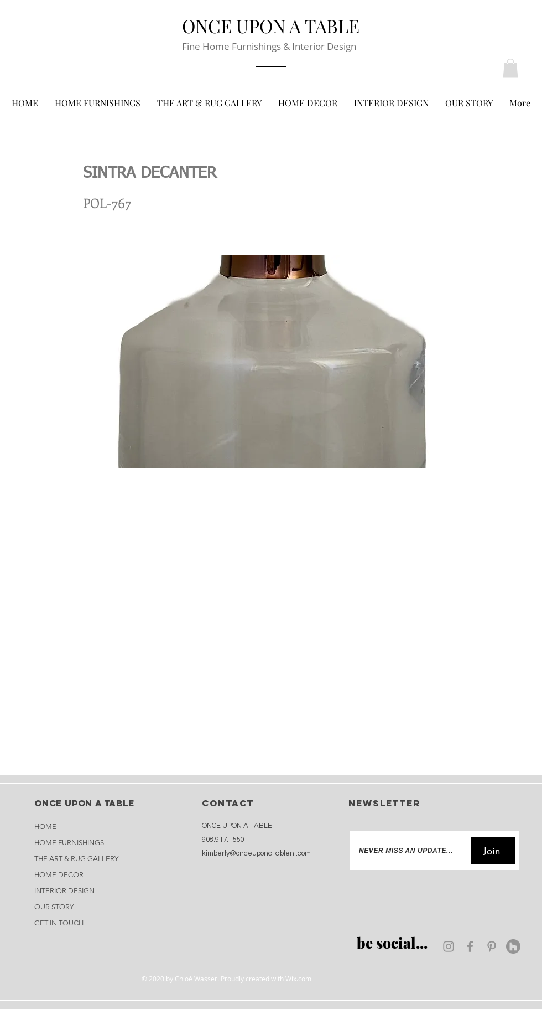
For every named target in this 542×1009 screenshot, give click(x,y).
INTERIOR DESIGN (64, 891)
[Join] (493, 850)
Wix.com (298, 978)
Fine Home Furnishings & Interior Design (269, 46)
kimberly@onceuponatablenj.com (256, 853)
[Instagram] (448, 946)
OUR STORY (54, 907)
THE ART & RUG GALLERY (76, 858)
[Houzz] (513, 946)
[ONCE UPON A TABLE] (270, 25)
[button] (510, 68)
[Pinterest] (491, 946)
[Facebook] (470, 946)
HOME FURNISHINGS (69, 842)
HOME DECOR (59, 875)
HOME (45, 826)
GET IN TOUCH (59, 923)
